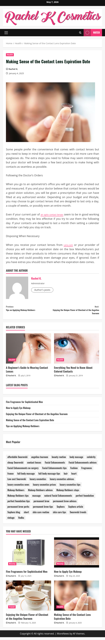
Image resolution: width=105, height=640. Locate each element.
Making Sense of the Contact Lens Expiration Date (30, 423)
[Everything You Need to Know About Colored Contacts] (76, 351)
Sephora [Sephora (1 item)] (61, 509)
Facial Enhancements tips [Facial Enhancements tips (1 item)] (54, 471)
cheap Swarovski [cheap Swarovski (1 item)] (15, 465)
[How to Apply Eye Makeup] (76, 555)
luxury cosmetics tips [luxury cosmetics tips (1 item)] (70, 487)
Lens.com (68, 245)
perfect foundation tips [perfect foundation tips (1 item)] (18, 504)
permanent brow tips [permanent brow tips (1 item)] (43, 509)
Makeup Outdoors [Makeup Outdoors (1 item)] (15, 493)
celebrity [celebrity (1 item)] (91, 460)
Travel (12, 610)
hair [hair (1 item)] (66, 476)
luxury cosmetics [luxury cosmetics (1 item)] (38, 482)
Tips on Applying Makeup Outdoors (29, 309)
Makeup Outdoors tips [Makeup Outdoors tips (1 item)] (18, 498)
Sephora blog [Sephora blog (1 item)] (13, 515)
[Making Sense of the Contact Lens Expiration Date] (76, 598)
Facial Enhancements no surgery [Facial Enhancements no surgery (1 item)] (22, 471)
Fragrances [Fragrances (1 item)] (86, 471)
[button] (6, 32)
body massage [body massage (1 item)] (76, 460)
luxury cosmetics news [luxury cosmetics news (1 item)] (18, 487)
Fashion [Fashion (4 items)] (74, 471)
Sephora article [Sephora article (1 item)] (75, 509)
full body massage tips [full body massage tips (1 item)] (49, 476)
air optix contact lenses (57, 214)
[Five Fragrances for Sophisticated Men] (28, 555)
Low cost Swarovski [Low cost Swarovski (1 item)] (16, 482)
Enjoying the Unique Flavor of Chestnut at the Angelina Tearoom (76, 311)
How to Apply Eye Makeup (18, 411)
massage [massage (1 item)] (36, 498)
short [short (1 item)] (26, 515)
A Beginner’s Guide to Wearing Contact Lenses (27, 372)
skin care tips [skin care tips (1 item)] (59, 515)
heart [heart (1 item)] (73, 476)
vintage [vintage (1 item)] (11, 520)
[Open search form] (80, 33)
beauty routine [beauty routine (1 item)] (59, 460)
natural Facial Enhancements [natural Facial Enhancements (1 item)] (58, 498)
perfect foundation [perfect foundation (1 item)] (85, 498)
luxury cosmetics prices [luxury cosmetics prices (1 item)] (44, 487)
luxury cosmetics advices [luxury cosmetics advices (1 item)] (62, 482)
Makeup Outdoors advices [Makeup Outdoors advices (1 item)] (40, 493)
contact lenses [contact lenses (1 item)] (34, 465)
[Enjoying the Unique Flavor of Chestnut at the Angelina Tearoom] (28, 598)
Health (10, 54)
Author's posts (42, 290)
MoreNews (63, 636)
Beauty (12, 566)
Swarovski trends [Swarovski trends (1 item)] (78, 515)
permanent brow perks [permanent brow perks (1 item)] (18, 509)
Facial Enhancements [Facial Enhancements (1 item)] (55, 465)
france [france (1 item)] (10, 476)
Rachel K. (13, 69)
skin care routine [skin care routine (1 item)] (41, 515)
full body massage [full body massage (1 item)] (26, 476)
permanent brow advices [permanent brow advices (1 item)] (64, 504)
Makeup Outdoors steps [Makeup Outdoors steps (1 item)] (67, 493)
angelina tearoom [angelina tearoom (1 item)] (39, 460)
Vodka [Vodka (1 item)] (21, 520)
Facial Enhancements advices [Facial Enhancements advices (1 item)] (83, 465)
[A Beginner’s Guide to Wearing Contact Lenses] (28, 351)
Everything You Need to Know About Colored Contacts (73, 372)
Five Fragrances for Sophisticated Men (24, 405)
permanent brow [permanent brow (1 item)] (41, 504)
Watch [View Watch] (92, 32)
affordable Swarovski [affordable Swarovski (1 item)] (17, 460)
